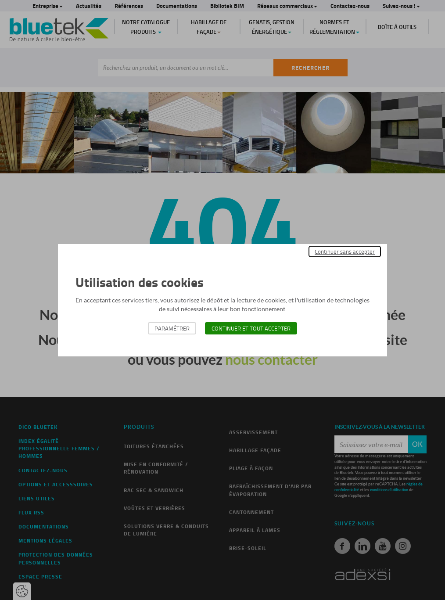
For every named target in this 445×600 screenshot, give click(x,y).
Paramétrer (172, 328)
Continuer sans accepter (345, 251)
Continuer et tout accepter (251, 328)
